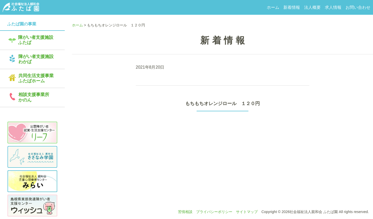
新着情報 (291, 7)
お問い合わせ (358, 7)
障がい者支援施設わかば (36, 59)
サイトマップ (247, 212)
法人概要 (312, 7)
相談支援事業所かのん (33, 97)
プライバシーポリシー (214, 212)
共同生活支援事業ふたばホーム (36, 78)
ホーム (273, 7)
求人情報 (333, 7)
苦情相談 (185, 212)
